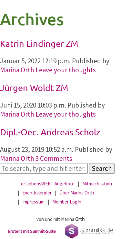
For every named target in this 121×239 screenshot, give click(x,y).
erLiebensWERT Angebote (48, 184)
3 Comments (53, 158)
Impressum (33, 202)
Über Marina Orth (76, 193)
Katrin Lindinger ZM (39, 43)
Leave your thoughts (65, 70)
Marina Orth (17, 70)
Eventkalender (37, 193)
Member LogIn (66, 202)
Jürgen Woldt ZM (34, 87)
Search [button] (102, 168)
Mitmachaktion (97, 184)
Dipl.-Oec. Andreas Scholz (50, 132)
